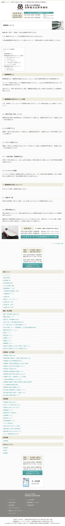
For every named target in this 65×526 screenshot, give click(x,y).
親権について (6, 332)
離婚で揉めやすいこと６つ (10, 330)
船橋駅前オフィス (9, 293)
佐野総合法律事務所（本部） (12, 291)
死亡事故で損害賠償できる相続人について (14, 390)
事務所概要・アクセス (9, 288)
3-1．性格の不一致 (8, 68)
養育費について (7, 338)
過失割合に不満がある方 (9, 368)
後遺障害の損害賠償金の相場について (13, 371)
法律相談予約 (30, 505)
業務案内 (5, 453)
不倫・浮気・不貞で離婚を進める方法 (13, 322)
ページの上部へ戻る (57, 243)
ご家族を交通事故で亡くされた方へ (12, 379)
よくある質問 (30, 499)
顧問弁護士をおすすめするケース (12, 431)
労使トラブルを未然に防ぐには (11, 404)
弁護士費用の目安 (8, 283)
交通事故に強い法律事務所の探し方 (12, 360)
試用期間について (8, 415)
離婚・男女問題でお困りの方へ (11, 314)
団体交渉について (8, 418)
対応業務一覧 (6, 280)
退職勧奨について (8, 410)
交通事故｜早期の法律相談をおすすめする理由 (15, 363)
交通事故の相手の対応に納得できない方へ (14, 374)
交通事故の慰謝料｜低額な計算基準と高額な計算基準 (17, 382)
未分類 (5, 450)
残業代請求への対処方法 (9, 412)
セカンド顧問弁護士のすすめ (11, 434)
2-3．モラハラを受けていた (10, 61)
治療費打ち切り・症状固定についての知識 (14, 376)
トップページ (6, 275)
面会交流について (8, 335)
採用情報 (5, 441)
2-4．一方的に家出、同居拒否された (12, 62)
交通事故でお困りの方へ (9, 355)
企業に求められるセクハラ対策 (11, 426)
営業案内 (5, 447)
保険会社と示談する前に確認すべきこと (14, 366)
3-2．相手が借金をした (9, 69)
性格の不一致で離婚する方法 (11, 319)
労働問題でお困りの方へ (9, 402)
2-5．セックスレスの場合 (10, 64)
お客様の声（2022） (8, 302)
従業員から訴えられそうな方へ (11, 407)
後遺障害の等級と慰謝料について (12, 387)
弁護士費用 (11, 505)
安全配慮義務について (9, 420)
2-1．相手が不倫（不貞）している (12, 57)
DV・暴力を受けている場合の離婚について (14, 324)
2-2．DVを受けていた (9, 59)
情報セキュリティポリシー (10, 299)
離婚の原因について (8, 316)
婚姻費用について (8, 343)
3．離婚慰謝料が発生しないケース (12, 66)
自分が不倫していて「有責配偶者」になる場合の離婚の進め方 (19, 327)
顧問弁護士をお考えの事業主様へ (12, 428)
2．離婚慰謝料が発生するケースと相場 (13, 55)
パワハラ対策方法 (8, 423)
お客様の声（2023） (8, 304)
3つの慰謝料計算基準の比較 (10, 384)
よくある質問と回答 (8, 285)
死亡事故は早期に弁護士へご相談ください (14, 392)
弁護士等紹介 (6, 277)
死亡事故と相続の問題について (11, 395)
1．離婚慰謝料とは (8, 53)
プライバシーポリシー (14, 508)
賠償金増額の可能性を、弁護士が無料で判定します (16, 358)
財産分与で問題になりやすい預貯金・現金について (16, 346)
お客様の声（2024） (8, 307)
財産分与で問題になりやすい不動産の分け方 (15, 348)
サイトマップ (12, 513)
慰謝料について (7, 340)
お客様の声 (6, 296)
